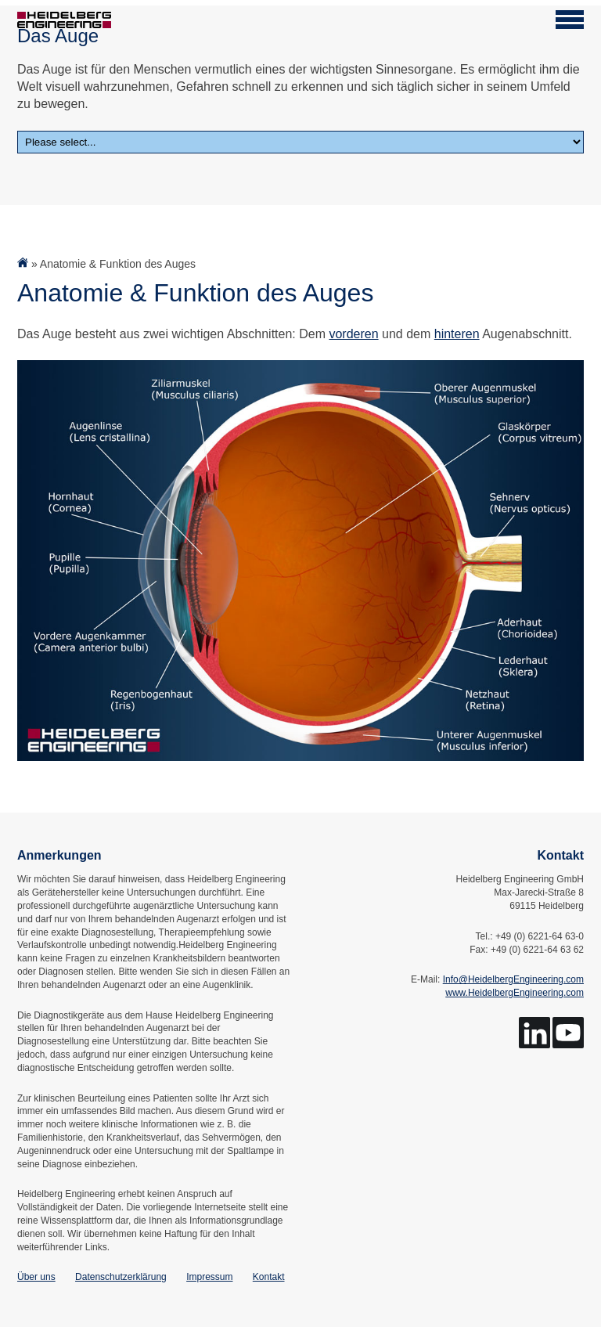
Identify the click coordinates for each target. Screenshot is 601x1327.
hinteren (457, 334)
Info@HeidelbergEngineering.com (513, 979)
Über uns (36, 1276)
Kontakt (269, 1276)
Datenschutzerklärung (121, 1276)
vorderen (353, 334)
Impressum (209, 1276)
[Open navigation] (570, 19)
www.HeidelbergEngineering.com (514, 992)
